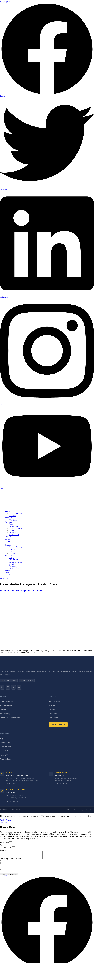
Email (2, 845)
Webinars (12, 533)
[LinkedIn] (2, 687)
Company (4, 850)
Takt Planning (5, 714)
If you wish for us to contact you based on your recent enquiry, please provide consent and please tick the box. (44, 862)
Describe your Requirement (10, 860)
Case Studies (14, 535)
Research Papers (15, 528)
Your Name (4, 843)
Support (8, 537)
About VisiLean (54, 701)
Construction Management (10, 718)
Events (12, 530)
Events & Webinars (7, 751)
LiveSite (12, 516)
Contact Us (53, 714)
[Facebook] (13, 687)
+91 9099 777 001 (12, 784)
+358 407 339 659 (61, 784)
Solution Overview (6, 701)
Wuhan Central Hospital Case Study (22, 590)
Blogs (11, 524)
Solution (8, 511)
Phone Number (6, 848)
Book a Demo (58, 724)
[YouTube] (19, 687)
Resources (8, 522)
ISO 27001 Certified (9, 680)
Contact (8, 541)
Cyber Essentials (26, 680)
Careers (7, 539)
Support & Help (5, 747)
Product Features (15, 514)
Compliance (53, 718)
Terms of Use (66, 810)
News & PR (13, 526)
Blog (1, 739)
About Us (8, 518)
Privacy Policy (78, 810)
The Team (13, 520)
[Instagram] (8, 687)
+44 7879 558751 (12, 801)
